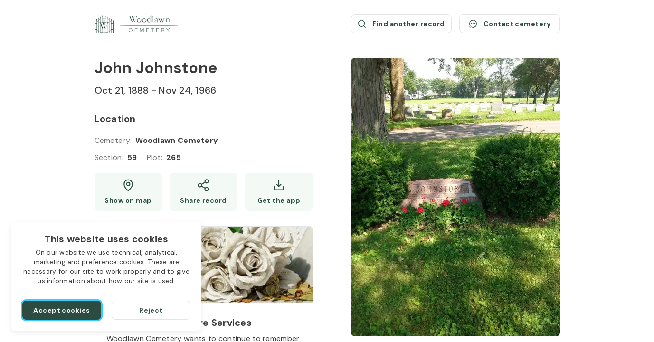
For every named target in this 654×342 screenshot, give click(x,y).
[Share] (203, 192)
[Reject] (151, 310)
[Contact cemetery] (509, 23)
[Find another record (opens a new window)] (401, 23)
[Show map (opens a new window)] (128, 192)
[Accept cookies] (61, 310)
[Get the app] (279, 192)
